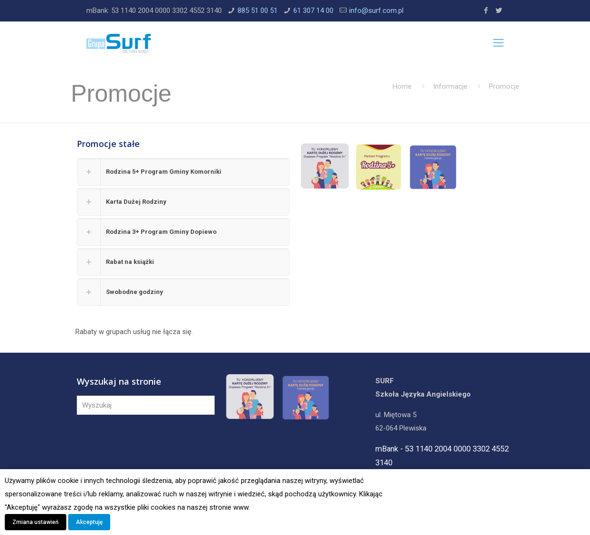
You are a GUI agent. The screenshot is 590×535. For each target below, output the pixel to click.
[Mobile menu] (498, 43)
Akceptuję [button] (89, 522)
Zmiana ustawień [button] (35, 522)
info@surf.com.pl (376, 10)
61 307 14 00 (313, 10)
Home (402, 86)
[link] (183, 172)
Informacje (450, 86)
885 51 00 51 (258, 10)
